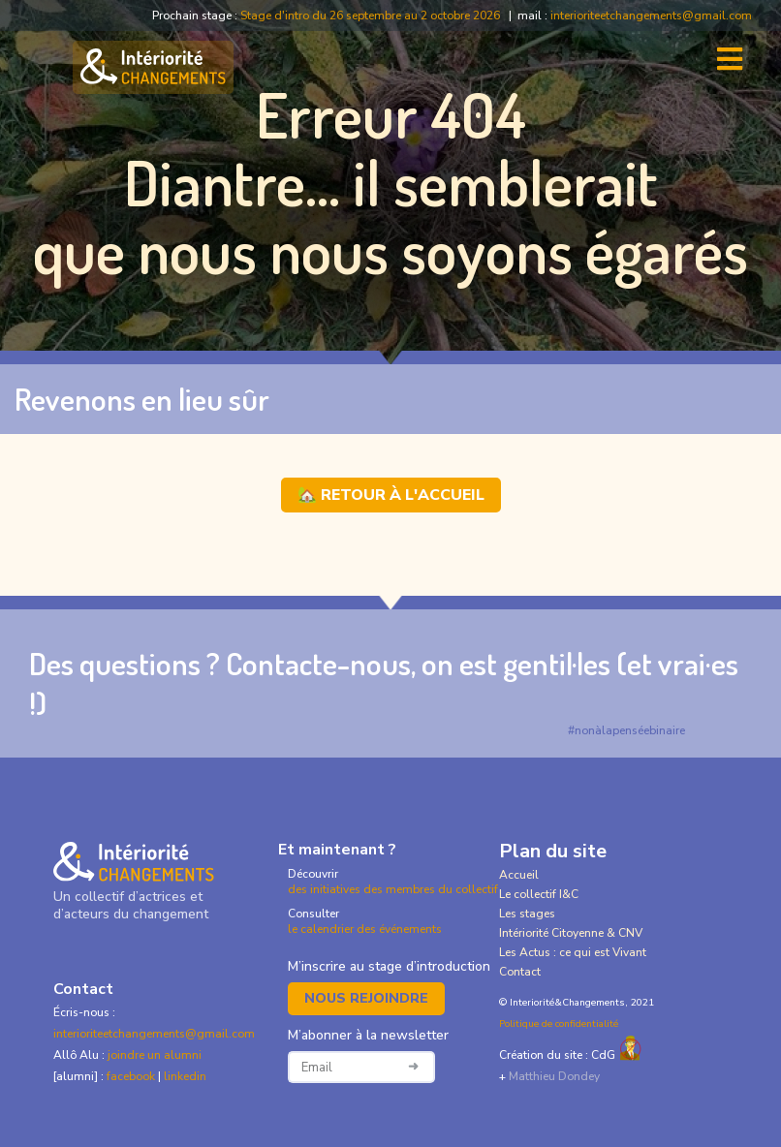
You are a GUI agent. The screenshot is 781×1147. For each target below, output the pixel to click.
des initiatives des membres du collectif (393, 889)
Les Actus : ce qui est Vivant (572, 952)
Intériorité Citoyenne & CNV (570, 933)
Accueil (519, 875)
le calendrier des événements (365, 929)
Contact (520, 971)
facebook (132, 1076)
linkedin (185, 1076)
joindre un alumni (155, 1055)
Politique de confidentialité (558, 1024)
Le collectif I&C (538, 894)
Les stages (527, 913)
